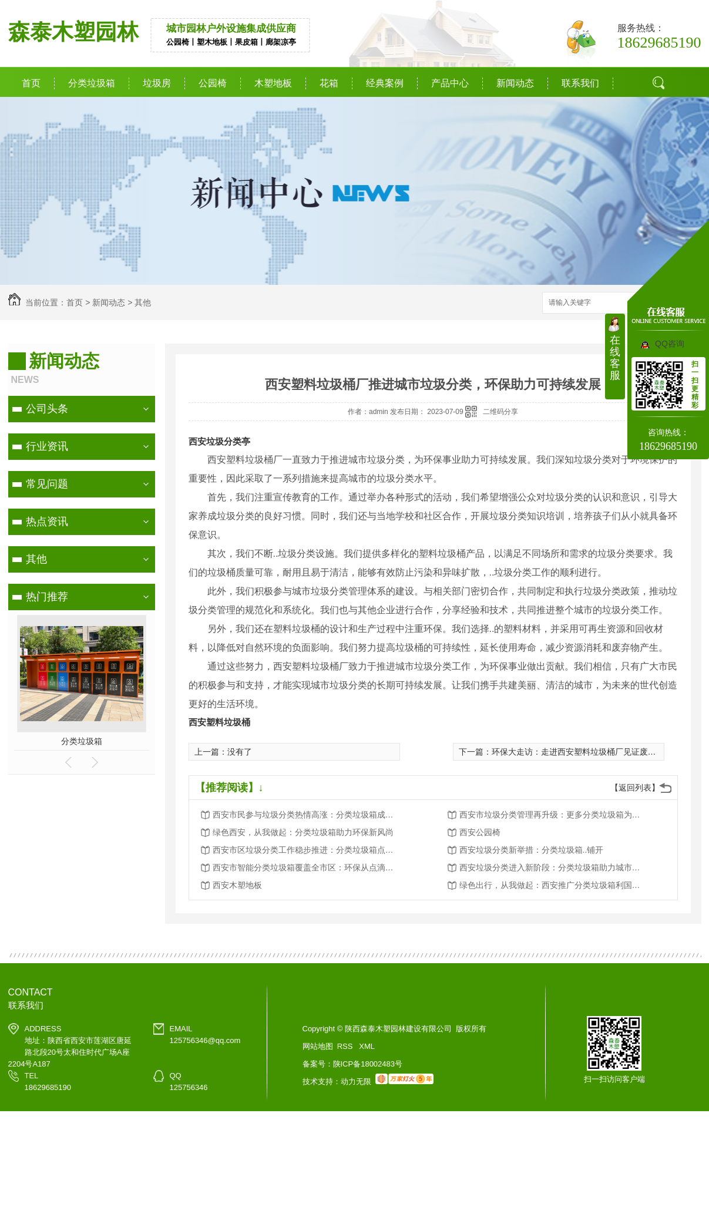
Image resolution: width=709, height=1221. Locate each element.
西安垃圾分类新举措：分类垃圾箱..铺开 (531, 850)
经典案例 (385, 83)
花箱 (329, 83)
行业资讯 (47, 446)
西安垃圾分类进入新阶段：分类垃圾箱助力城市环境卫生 (553, 867)
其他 (143, 302)
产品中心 (450, 83)
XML (367, 1046)
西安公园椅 (479, 832)
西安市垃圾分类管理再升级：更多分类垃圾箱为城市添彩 (553, 814)
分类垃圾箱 (91, 83)
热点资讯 (47, 521)
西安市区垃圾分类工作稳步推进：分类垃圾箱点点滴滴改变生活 (307, 850)
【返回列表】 (635, 787)
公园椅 (213, 83)
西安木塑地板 (237, 885)
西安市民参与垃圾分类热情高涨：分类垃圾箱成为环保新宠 (307, 814)
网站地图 (318, 1046)
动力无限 (356, 1081)
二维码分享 (500, 412)
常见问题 (47, 484)
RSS (346, 1046)
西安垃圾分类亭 (219, 441)
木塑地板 (273, 83)
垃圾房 (157, 83)
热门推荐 (47, 597)
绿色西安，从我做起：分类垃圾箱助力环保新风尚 (303, 832)
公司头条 (47, 409)
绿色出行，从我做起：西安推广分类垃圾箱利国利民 (553, 885)
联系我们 (580, 83)
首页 (31, 83)
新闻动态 (515, 83)
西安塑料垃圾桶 (219, 722)
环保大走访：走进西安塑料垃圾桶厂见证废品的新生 (586, 751)
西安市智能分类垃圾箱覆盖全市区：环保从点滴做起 (307, 867)
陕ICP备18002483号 (368, 1063)
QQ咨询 (669, 343)
